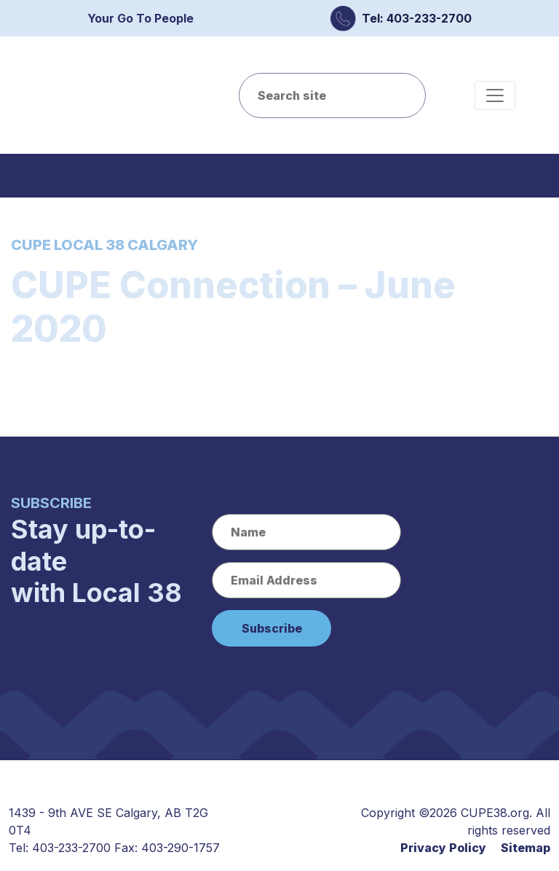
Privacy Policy (443, 847)
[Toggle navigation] (495, 95)
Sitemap (525, 847)
